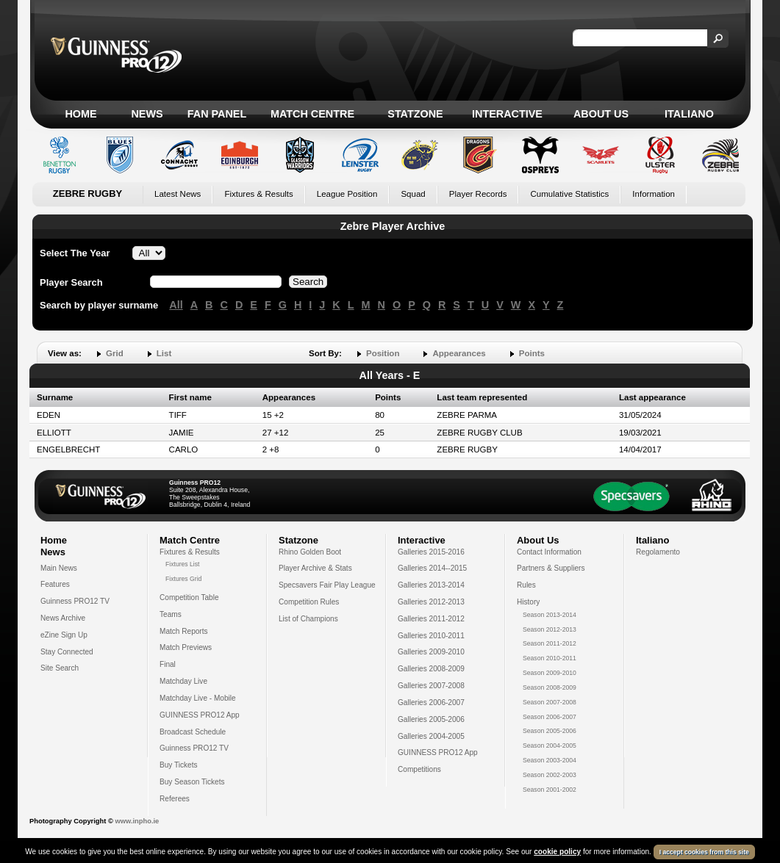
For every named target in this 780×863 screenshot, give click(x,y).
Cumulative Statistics (569, 193)
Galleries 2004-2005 (431, 736)
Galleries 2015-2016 (431, 552)
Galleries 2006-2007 (431, 702)
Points (532, 353)
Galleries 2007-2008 (431, 686)
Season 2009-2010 (549, 672)
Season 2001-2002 (549, 789)
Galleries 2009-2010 (431, 652)
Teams (171, 614)
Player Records (478, 193)
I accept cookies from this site (704, 852)
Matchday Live (183, 681)
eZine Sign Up (63, 635)
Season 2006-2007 (549, 717)
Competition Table (189, 597)
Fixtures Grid (183, 578)
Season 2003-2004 (549, 760)
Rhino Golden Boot (310, 552)
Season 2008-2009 (549, 687)
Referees (175, 799)
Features (55, 584)
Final (168, 664)
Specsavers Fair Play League (327, 585)
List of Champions (308, 619)
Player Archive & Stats (315, 568)
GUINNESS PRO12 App (200, 715)
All (175, 305)
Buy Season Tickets (192, 782)
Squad (413, 193)
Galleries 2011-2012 (431, 619)
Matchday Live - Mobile (198, 698)
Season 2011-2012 (549, 643)
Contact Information (549, 552)
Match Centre (312, 114)
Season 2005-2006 (549, 730)
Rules (526, 585)
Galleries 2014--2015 (432, 568)
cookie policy (557, 852)
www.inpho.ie (137, 821)
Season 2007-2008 (549, 702)
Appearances (458, 353)
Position (382, 353)
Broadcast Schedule (193, 732)
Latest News (177, 193)
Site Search (59, 668)
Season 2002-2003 (549, 775)
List (164, 353)
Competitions (419, 769)
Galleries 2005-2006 (431, 719)
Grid (115, 353)
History (528, 602)
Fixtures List (182, 564)
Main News (58, 568)
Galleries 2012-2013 (431, 602)
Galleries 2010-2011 (431, 636)
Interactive (507, 114)
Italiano (689, 114)
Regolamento (658, 552)
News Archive (62, 618)
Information (653, 193)
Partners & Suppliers (550, 568)
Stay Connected (66, 652)
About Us (601, 114)
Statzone (415, 114)
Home (80, 114)
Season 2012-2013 (549, 629)
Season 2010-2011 (549, 658)
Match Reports (184, 631)
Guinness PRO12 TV (75, 601)
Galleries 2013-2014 (431, 585)
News (146, 114)
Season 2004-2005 (549, 745)
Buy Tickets (179, 765)
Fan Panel (216, 114)
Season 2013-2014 (549, 614)
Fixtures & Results (258, 193)
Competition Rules (309, 602)
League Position (347, 193)
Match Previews (186, 647)
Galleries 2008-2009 (431, 669)
